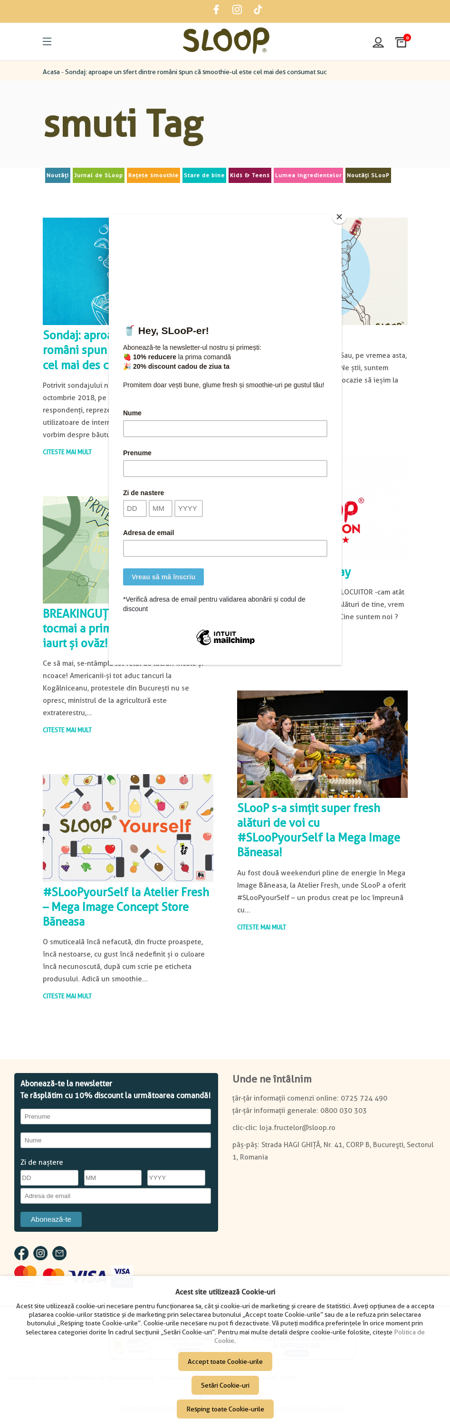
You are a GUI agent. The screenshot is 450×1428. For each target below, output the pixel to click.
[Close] (339, 217)
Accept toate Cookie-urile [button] (225, 1361)
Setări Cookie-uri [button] (225, 1385)
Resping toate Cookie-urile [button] (225, 1409)
